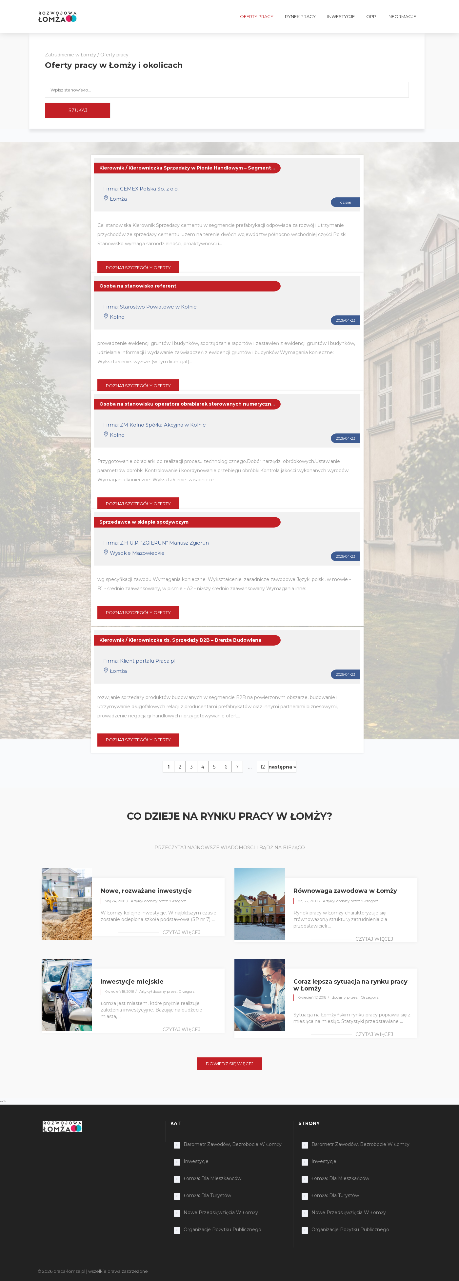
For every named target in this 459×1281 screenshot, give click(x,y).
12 (262, 767)
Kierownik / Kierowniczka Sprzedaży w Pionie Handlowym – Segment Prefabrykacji (202, 168)
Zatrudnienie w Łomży (70, 55)
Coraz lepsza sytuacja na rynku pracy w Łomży (350, 985)
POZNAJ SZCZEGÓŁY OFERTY (138, 267)
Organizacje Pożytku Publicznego (222, 1229)
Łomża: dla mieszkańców (212, 1178)
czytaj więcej (181, 932)
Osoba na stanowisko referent (137, 286)
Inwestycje (196, 1161)
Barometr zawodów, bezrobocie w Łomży (233, 1144)
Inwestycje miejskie (132, 981)
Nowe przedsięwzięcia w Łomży (221, 1212)
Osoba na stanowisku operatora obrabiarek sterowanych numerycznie (187, 404)
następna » (282, 767)
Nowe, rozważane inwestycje (146, 890)
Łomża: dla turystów (207, 1195)
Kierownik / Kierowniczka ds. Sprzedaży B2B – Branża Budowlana (180, 640)
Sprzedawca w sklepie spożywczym (144, 522)
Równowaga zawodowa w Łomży (345, 890)
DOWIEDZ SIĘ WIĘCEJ (229, 1063)
